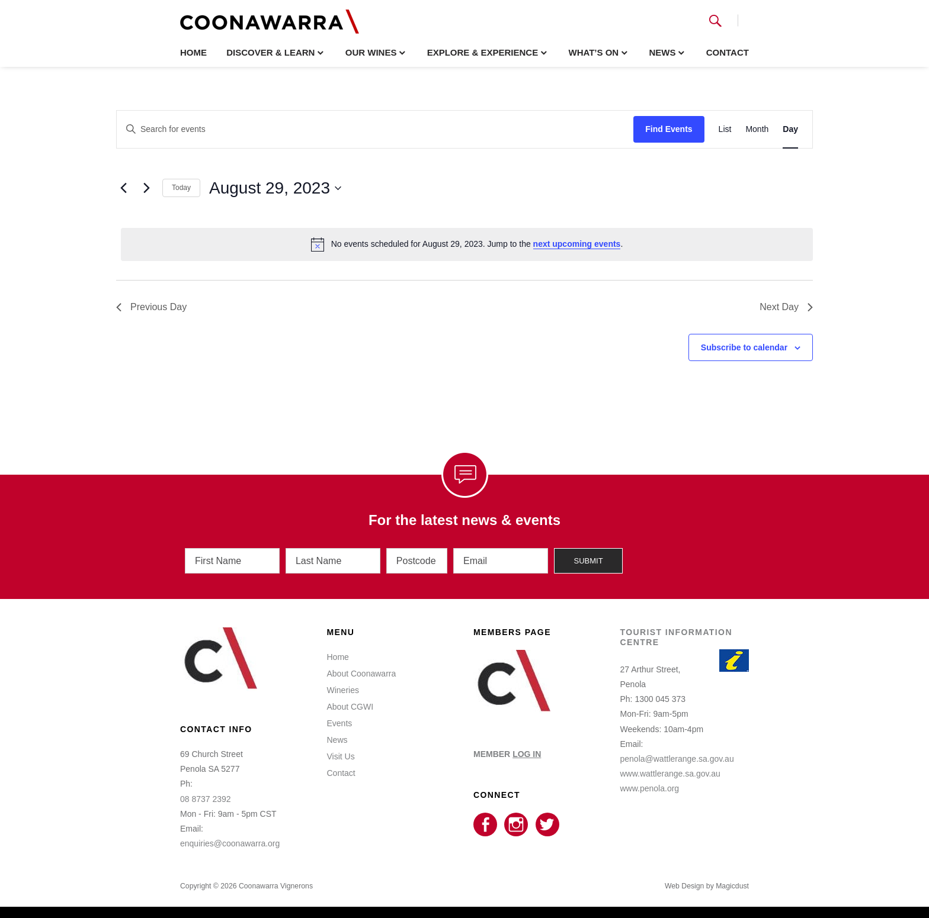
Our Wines (371, 52)
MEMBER (507, 753)
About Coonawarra (361, 673)
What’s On (593, 52)
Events (340, 722)
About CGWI (350, 706)
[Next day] (146, 188)
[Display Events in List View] (725, 129)
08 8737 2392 (205, 798)
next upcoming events (577, 244)
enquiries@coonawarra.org (230, 843)
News (662, 52)
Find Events (668, 129)
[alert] (467, 244)
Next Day (786, 307)
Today (181, 187)
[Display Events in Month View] (756, 129)
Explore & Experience (483, 52)
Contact (727, 52)
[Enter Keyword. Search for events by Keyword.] (375, 129)
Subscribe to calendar (744, 347)
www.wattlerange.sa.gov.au (670, 773)
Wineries (343, 689)
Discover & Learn (270, 52)
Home (193, 52)
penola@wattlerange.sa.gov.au (677, 758)
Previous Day (151, 307)
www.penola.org (650, 788)
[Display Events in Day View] (790, 129)
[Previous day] (123, 188)
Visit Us (341, 756)
